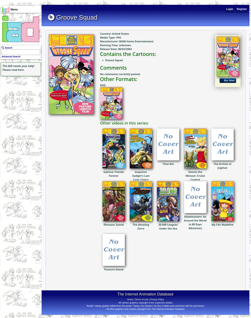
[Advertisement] (20, 97)
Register (242, 9)
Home (130, 299)
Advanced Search (11, 56)
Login (229, 9)
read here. (18, 70)
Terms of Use (141, 299)
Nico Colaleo (163, 306)
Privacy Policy (157, 299)
